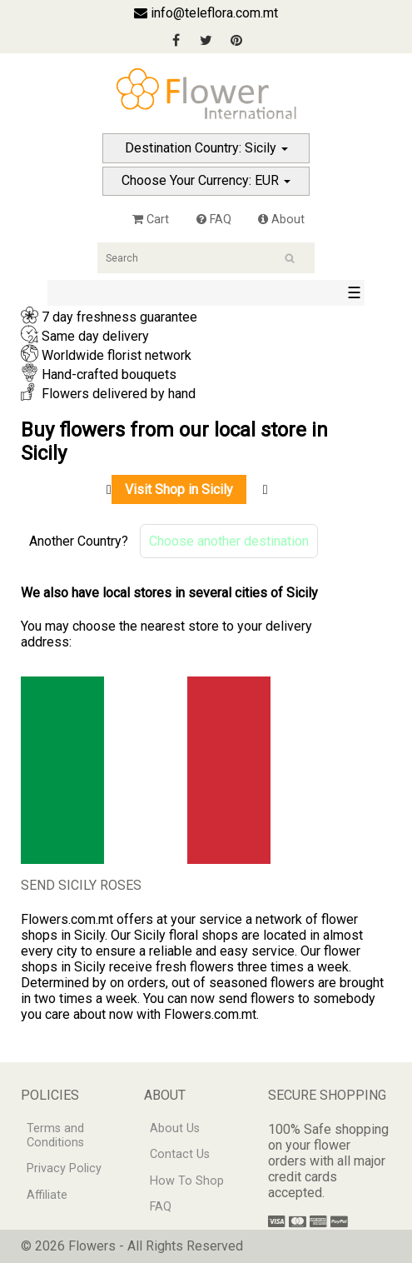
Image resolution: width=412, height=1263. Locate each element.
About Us (175, 1128)
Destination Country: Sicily (206, 148)
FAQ (213, 219)
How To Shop (187, 1181)
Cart (150, 219)
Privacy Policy (64, 1168)
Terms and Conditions (55, 1135)
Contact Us (180, 1154)
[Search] (206, 257)
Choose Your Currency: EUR (206, 180)
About (281, 219)
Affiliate (47, 1195)
